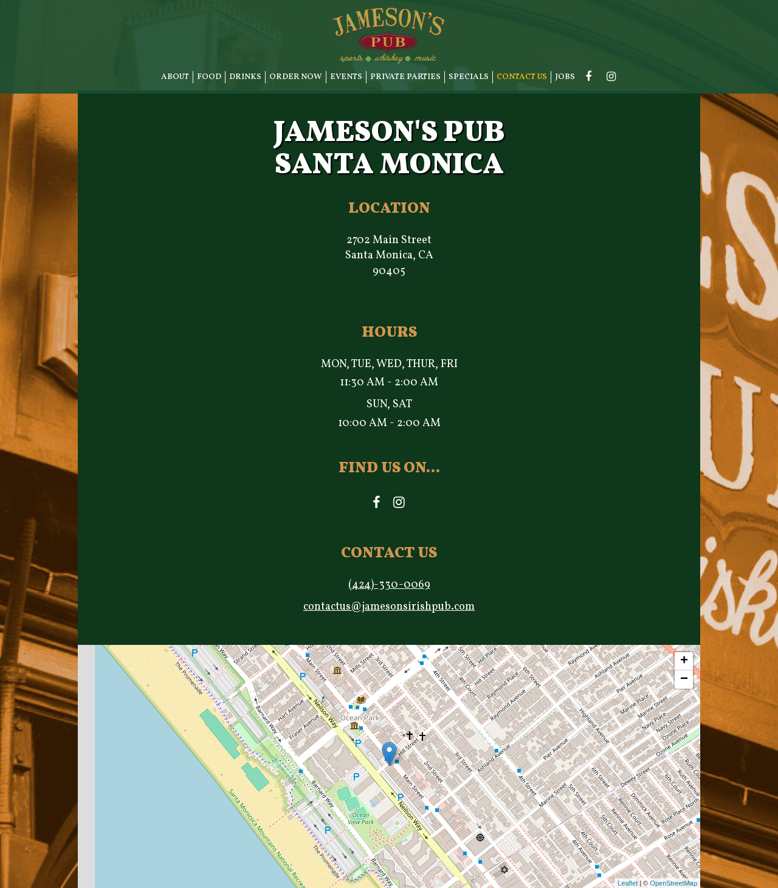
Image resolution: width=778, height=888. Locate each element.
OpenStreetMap (673, 883)
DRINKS (245, 77)
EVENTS (346, 77)
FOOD (209, 77)
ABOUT (175, 77)
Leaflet (628, 883)
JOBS (565, 77)
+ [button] (684, 661)
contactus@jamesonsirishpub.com (389, 606)
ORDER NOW (295, 77)
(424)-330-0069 (389, 585)
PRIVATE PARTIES (405, 77)
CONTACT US (522, 77)
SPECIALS (469, 77)
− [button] (684, 679)
